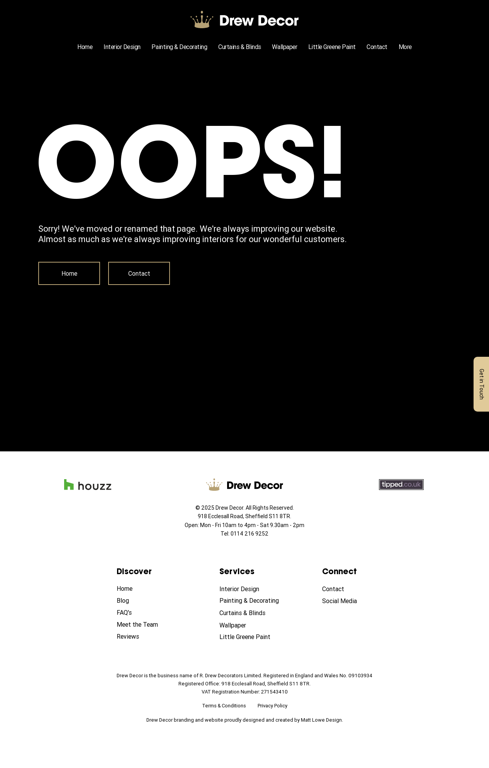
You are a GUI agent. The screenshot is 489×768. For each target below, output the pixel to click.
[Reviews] (144, 637)
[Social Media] (349, 601)
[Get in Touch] (481, 384)
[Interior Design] (246, 589)
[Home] (69, 273)
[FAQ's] (144, 613)
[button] (405, 46)
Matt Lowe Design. (322, 720)
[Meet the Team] (144, 625)
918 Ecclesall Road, (221, 516)
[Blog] (144, 601)
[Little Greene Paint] (246, 637)
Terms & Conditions (224, 705)
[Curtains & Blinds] (246, 613)
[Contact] (139, 273)
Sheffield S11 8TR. (268, 516)
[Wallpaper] (246, 625)
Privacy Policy (272, 705)
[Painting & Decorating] (251, 601)
